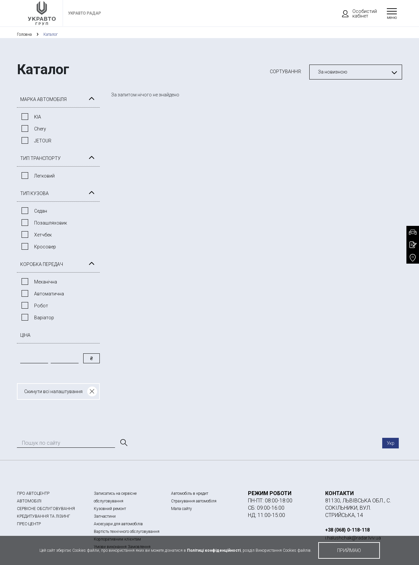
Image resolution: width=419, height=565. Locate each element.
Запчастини (105, 516)
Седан (40, 211)
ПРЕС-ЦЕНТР (29, 524)
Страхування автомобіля (193, 501)
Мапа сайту (181, 508)
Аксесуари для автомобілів (118, 524)
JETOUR (42, 140)
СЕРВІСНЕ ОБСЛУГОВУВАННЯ (46, 508)
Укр (390, 443)
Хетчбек (43, 234)
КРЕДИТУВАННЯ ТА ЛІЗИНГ (43, 516)
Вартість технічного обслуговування (126, 531)
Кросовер (45, 246)
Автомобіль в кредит (189, 493)
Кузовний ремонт (110, 508)
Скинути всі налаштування (53, 391)
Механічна (45, 281)
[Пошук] (123, 443)
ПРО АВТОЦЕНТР (33, 493)
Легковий (44, 176)
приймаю (349, 550)
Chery (40, 128)
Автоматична (49, 293)
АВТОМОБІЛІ (29, 501)
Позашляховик (50, 223)
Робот (41, 305)
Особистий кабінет (356, 13)
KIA (37, 117)
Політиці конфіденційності (214, 550)
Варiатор (44, 317)
